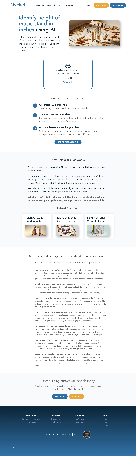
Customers (39, 5)
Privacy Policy (66, 434)
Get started (118, 5)
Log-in (89, 5)
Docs (49, 5)
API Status (80, 422)
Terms (75, 434)
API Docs (80, 419)
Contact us (55, 419)
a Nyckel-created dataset (74, 176)
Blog (105, 422)
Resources (69, 5)
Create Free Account (68, 142)
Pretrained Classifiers (31, 419)
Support (104, 425)
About (104, 419)
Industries (58, 5)
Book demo (101, 5)
